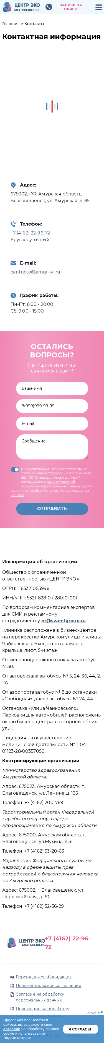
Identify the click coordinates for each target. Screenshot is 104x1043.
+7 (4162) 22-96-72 (30, 233)
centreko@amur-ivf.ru (35, 272)
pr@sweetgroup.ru (63, 620)
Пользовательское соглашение (49, 985)
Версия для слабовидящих (44, 976)
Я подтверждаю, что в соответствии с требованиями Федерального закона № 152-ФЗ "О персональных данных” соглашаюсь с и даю (51, 482)
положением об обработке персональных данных (50, 484)
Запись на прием (71, 7)
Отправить (52, 508)
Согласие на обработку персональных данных (40, 997)
